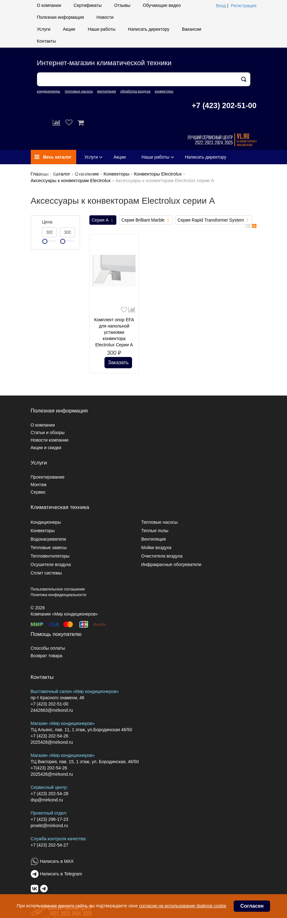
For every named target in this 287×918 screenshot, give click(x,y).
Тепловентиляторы (50, 556)
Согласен (251, 906)
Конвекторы (116, 173)
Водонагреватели (48, 539)
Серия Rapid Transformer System (214, 220)
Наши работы (101, 29)
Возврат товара (46, 655)
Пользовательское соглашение (58, 589)
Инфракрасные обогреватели (171, 564)
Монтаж (39, 484)
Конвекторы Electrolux (158, 173)
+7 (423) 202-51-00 (224, 105)
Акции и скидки (46, 447)
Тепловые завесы (49, 547)
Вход (221, 5)
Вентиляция (153, 539)
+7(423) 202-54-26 (49, 767)
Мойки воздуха (156, 547)
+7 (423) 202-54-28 (49, 793)
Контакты (46, 41)
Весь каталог (53, 157)
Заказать (118, 362)
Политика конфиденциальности (58, 595)
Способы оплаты (48, 648)
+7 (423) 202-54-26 (49, 735)
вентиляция (106, 91)
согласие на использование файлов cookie (182, 905)
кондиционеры (48, 91)
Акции (69, 29)
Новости (105, 17)
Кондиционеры (46, 522)
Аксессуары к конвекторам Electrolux (71, 180)
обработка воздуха (135, 91)
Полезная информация (60, 17)
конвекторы (164, 91)
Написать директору (148, 29)
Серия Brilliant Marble (145, 220)
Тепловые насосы (159, 522)
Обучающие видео (162, 5)
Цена (47, 221)
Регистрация (244, 5)
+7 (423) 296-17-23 (49, 819)
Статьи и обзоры (48, 432)
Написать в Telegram (61, 873)
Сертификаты (88, 5)
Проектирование (48, 477)
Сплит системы (46, 572)
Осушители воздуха (51, 564)
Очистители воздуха (162, 556)
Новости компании (50, 440)
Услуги (43, 29)
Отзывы (122, 5)
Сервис (38, 492)
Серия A (103, 220)
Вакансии (191, 29)
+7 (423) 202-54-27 (49, 844)
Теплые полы (154, 530)
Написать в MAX (57, 861)
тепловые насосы (79, 91)
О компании (49, 5)
